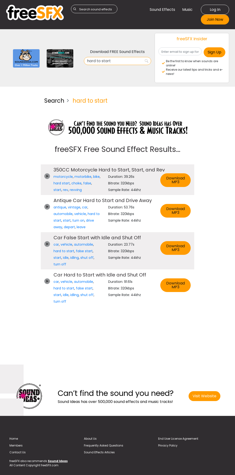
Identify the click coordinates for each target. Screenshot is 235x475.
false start (84, 251)
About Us (90, 439)
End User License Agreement (178, 439)
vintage (74, 207)
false (87, 183)
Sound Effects (162, 9)
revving (76, 189)
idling (74, 257)
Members (16, 445)
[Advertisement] (21, 164)
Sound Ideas (58, 461)
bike (96, 176)
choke (76, 183)
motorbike (82, 176)
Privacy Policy (167, 445)
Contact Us (17, 452)
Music (187, 9)
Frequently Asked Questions (103, 445)
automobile (63, 213)
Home (13, 439)
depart (69, 227)
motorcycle (63, 176)
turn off (60, 264)
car (84, 207)
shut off (87, 257)
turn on (78, 220)
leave (81, 227)
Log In (215, 9)
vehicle (80, 213)
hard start (62, 183)
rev (65, 189)
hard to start (64, 251)
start (57, 189)
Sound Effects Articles (99, 452)
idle (66, 257)
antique (60, 207)
